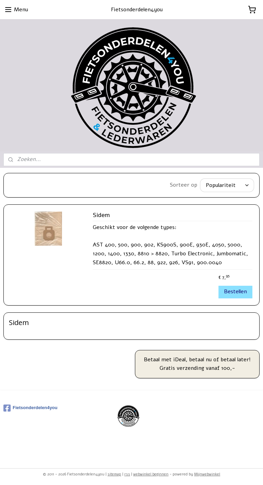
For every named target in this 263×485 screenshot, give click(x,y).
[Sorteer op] (227, 184)
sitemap (114, 472)
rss (127, 472)
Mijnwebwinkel (207, 472)
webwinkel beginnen (150, 472)
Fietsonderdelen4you (30, 406)
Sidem (101, 213)
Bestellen (235, 290)
